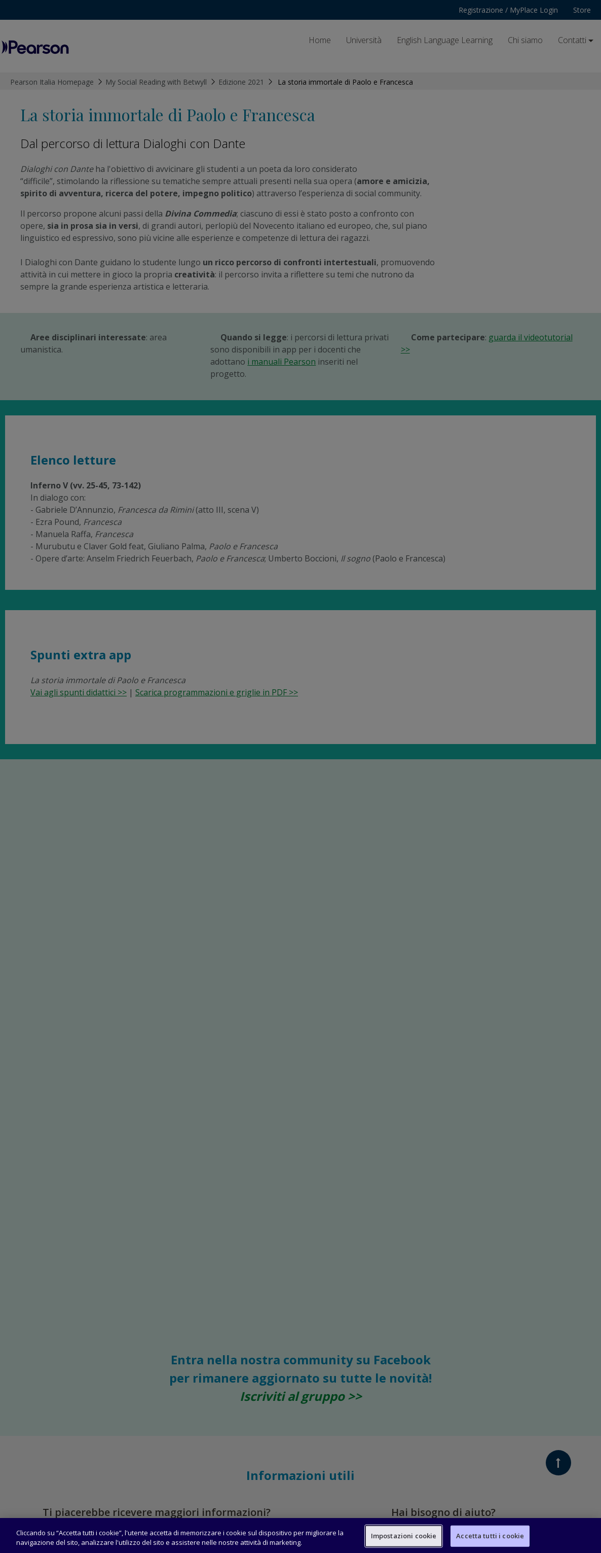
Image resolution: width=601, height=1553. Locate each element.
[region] (300, 1535)
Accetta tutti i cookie (490, 1535)
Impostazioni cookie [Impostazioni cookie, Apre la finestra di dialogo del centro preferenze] (403, 1535)
